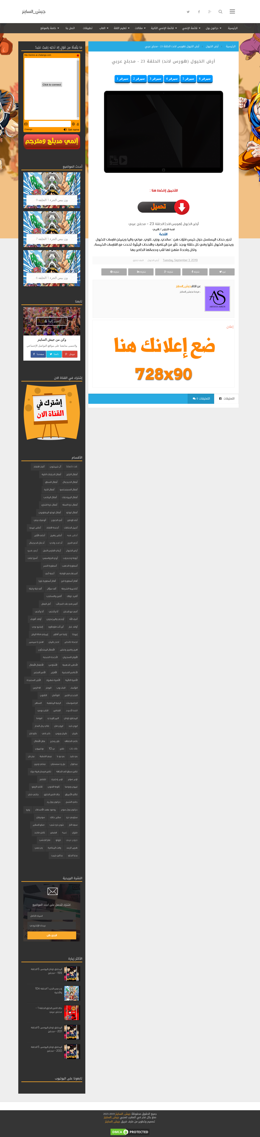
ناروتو (58, 840)
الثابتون (43, 695)
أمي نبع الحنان (70, 611)
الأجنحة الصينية (50, 657)
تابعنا (53, 354)
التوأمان (55, 695)
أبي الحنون (56, 520)
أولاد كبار (73, 626)
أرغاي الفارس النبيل (52, 550)
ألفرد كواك (72, 596)
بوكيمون (39, 748)
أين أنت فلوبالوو (55, 626)
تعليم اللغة (120, 28)
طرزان (74, 832)
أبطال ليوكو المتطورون (50, 512)
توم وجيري (57, 779)
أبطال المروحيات (69, 497)
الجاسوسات (71, 703)
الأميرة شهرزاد (53, 680)
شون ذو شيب (57, 824)
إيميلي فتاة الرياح (39, 634)
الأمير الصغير (39, 672)
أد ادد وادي (56, 542)
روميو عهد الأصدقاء (45, 809)
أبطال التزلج (71, 474)
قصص (53, 832)
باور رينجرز (54, 741)
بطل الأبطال (39, 741)
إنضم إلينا (52, 321)
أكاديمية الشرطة (69, 588)
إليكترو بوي (37, 626)
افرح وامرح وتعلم (68, 649)
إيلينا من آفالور (60, 634)
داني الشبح (71, 802)
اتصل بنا (70, 28)
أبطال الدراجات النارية (51, 474)
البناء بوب (60, 687)
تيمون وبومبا (71, 786)
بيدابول (73, 764)
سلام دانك (55, 817)
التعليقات (227, 398)
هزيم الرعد (71, 847)
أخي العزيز (72, 542)
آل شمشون (55, 466)
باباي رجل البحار (42, 726)
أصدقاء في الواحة (68, 573)
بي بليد (73, 756)
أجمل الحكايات (70, 527)
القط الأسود (71, 710)
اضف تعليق (138, 260)
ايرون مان (58, 726)
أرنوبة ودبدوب (70, 558)
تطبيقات (87, 28)
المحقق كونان (70, 718)
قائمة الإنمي (189, 28)
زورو (28, 809)
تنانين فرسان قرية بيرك (40, 771)
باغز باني (46, 733)
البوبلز (48, 687)
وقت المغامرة (54, 847)
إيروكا (74, 634)
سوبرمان (40, 817)
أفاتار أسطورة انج (69, 581)
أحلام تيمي (35, 527)
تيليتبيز (43, 779)
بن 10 (51, 748)
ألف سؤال (51, 588)
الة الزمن (36, 687)
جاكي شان (33, 794)
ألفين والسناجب (54, 596)
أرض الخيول (153, 260)
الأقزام (54, 672)
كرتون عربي (71, 840)
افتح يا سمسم (36, 642)
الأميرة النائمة (71, 680)
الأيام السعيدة (34, 680)
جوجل (70, 354)
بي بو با (60, 756)
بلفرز (62, 748)
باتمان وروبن (61, 733)
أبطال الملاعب (50, 497)
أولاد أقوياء (35, 619)
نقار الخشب (44, 840)
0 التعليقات (201, 398)
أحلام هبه (72, 535)
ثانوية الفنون (54, 786)
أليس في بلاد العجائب (66, 603)
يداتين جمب (57, 855)
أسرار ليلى (32, 558)
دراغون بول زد (53, 802)
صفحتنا (38, 354)
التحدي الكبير (71, 695)
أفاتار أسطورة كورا (47, 581)
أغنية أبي (49, 573)
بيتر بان (31, 756)
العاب (102, 28)
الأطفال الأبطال (36, 665)
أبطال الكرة (49, 489)
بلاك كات (73, 748)
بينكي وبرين (40, 764)
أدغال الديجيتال (36, 542)
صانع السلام (38, 824)
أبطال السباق (51, 482)
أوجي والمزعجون (55, 619)
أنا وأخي (39, 611)
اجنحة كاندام (70, 642)
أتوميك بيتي (40, 520)
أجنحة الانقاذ (52, 527)
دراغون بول (212, 28)
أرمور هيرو (32, 550)
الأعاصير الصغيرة (69, 672)
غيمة (64, 832)
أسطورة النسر (50, 565)
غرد (222, 271)
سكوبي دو (71, 817)
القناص (56, 710)
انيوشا (39, 718)
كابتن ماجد (39, 832)
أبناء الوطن (72, 520)
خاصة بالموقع (48, 28)
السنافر (38, 703)
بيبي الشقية (46, 756)
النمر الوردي (53, 718)
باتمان (74, 733)
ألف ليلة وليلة (35, 588)
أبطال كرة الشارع (49, 504)
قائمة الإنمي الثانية (162, 28)
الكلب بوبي (42, 710)
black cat (71, 466)
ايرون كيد (72, 726)
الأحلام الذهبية (69, 665)
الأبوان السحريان (70, 657)
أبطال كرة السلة (69, 504)
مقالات (139, 28)
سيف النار (73, 824)
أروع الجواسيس (50, 558)
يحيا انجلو (72, 855)
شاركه (195, 271)
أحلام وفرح (56, 535)
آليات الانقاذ (38, 466)
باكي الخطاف (71, 741)
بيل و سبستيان (58, 764)
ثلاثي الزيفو (36, 786)
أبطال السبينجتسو (68, 489)
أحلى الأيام (39, 535)
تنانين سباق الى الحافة (66, 771)
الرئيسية (233, 28)
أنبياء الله (73, 619)
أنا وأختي (53, 611)
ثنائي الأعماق (71, 794)
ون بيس (38, 847)
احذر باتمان (54, 642)
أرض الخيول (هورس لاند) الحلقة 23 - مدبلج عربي (163, 61)
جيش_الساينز (33, 11)
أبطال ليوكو (71, 512)
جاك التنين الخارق (52, 794)
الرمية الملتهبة (54, 703)
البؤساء (73, 687)
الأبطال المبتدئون (46, 649)
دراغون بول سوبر (69, 809)
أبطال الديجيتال (70, 482)
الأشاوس (53, 665)
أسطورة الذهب (69, 565)
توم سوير (72, 779)
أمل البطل (46, 603)
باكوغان (33, 733)
